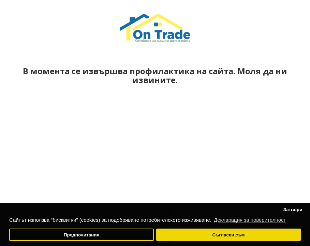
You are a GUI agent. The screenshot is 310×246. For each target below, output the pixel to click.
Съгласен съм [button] (228, 234)
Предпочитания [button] (82, 234)
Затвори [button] (292, 209)
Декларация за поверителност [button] (250, 220)
